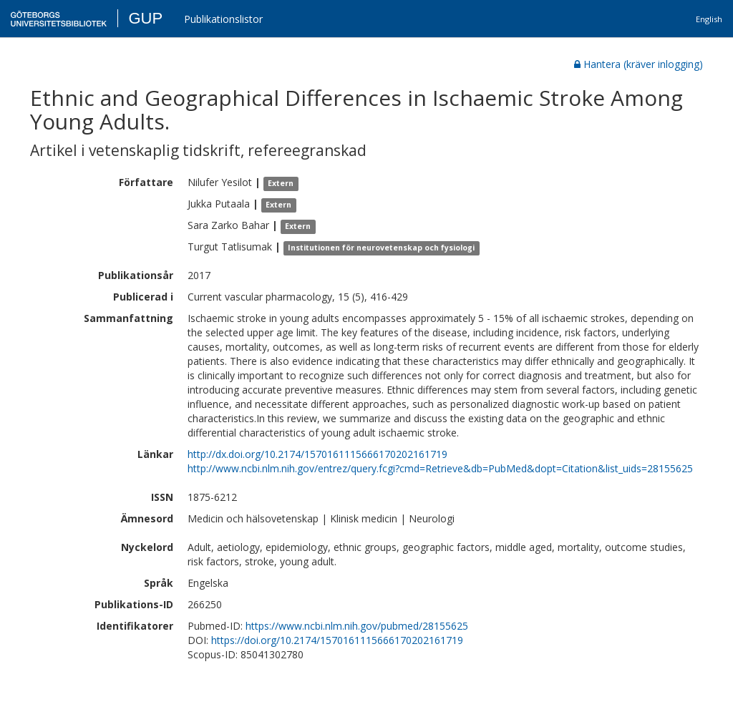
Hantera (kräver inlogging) (638, 64)
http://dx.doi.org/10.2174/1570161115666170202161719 (317, 454)
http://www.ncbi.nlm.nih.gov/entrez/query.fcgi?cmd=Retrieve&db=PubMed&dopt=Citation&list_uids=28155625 (440, 468)
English (709, 19)
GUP (145, 18)
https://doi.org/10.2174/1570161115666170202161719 (337, 640)
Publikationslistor (223, 19)
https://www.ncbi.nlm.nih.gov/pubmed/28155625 (357, 626)
